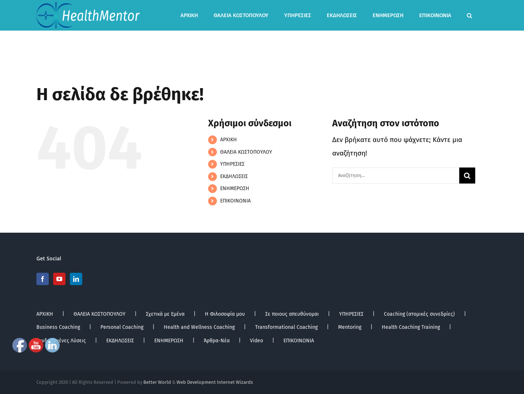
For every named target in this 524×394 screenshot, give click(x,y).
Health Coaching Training (411, 327)
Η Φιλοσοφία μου (225, 314)
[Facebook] (42, 279)
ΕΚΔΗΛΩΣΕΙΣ (234, 176)
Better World (157, 382)
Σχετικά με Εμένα (165, 314)
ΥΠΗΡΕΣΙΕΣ (232, 164)
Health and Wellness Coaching (199, 327)
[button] (469, 15)
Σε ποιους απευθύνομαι (292, 314)
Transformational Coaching (286, 327)
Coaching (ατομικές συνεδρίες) (419, 314)
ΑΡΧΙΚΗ (228, 140)
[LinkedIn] (76, 279)
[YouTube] (59, 279)
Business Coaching (58, 327)
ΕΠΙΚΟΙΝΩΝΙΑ (235, 201)
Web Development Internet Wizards (214, 382)
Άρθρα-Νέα (217, 341)
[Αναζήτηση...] (395, 176)
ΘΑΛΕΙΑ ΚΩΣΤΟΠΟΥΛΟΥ (246, 152)
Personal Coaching (121, 327)
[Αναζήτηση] (467, 176)
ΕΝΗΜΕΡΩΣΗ (234, 188)
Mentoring (349, 327)
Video (256, 341)
